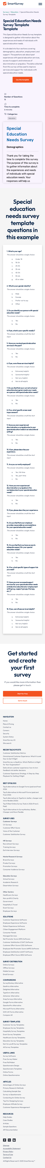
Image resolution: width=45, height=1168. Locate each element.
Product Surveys (9, 863)
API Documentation (10, 1130)
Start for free (22, 694)
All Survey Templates (11, 1047)
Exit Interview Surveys (11, 850)
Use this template (22, 80)
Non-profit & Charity (10, 898)
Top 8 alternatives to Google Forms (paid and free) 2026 (22, 788)
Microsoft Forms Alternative (13, 1009)
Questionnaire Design (11, 1065)
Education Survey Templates (13, 1041)
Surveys (6, 12)
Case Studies (8, 1120)
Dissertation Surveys (10, 885)
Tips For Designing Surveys (13, 1101)
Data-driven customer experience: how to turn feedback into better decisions (20, 769)
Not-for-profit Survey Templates (15, 1044)
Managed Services (10, 936)
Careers (6, 730)
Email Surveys (8, 974)
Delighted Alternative (11, 989)
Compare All (7, 1015)
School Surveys (8, 879)
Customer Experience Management (16, 1107)
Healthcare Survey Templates (14, 1038)
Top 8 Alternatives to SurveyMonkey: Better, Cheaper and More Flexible (19, 810)
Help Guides (7, 1117)
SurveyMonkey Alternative (13, 983)
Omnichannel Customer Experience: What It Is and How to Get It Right (22, 757)
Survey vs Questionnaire (12, 1094)
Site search (7, 743)
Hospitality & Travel (10, 905)
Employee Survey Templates (13, 1028)
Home (5, 721)
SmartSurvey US (9, 740)
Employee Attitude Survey (12, 1104)
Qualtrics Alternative (11, 986)
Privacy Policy (8, 1151)
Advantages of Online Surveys (14, 1085)
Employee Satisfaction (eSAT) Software (18, 952)
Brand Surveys (8, 860)
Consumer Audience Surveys (13, 869)
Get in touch (22, 701)
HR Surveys (7, 841)
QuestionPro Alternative (12, 1005)
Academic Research (10, 882)
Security (6, 733)
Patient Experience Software (14, 926)
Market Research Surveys (12, 857)
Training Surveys (9, 847)
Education (14, 12)
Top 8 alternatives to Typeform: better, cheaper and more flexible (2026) (22, 799)
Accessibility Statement (12, 1148)
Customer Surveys (10, 821)
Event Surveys (8, 908)
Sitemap (6, 1145)
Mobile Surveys (8, 971)
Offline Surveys (8, 968)
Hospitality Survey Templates (14, 1031)
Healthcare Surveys (10, 895)
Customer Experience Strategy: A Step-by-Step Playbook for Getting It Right (21, 774)
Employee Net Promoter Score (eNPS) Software (21, 949)
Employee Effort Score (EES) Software (17, 955)
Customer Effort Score (11, 828)
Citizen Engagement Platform (14, 929)
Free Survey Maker (10, 1059)
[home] (13, 4)
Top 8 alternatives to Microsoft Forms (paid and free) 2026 (21, 793)
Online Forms (8, 1072)
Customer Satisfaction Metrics (14, 753)
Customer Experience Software (15, 920)
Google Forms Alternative (13, 1002)
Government (8, 901)
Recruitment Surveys (11, 844)
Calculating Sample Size (12, 1091)
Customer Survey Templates (13, 1025)
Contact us (7, 727)
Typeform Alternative (11, 993)
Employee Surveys (10, 911)
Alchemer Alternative (11, 996)
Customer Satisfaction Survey (14, 834)
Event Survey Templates (12, 1034)
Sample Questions (9, 1126)
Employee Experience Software (15, 923)
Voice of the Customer (11, 831)
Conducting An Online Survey (14, 1098)
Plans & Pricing (8, 724)
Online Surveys (8, 965)
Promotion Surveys (10, 866)
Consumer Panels (9, 933)
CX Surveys (7, 825)
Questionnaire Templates (12, 1069)
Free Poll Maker (9, 1062)
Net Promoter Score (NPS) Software (16, 939)
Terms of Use (8, 1154)
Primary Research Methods (13, 1088)
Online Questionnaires (11, 1075)
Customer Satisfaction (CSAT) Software (18, 942)
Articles (6, 1123)
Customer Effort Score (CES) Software (17, 945)
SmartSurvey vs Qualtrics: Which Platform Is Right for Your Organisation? (21, 763)
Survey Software (9, 1056)
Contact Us (7, 1157)
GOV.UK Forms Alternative (13, 1012)
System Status (8, 737)
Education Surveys (10, 876)
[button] (40, 4)
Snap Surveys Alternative (12, 999)
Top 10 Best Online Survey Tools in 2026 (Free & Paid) (20, 805)
